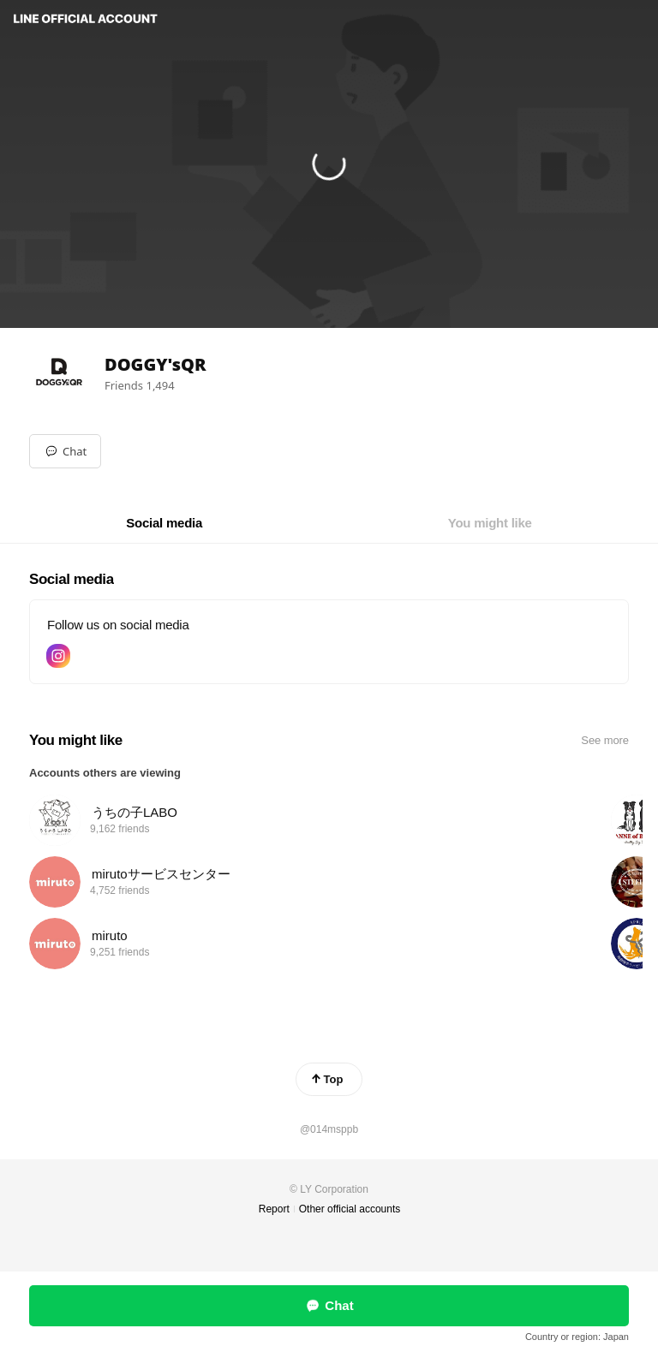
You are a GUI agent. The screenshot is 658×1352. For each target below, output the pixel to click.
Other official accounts (350, 1209)
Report (274, 1209)
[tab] (164, 523)
